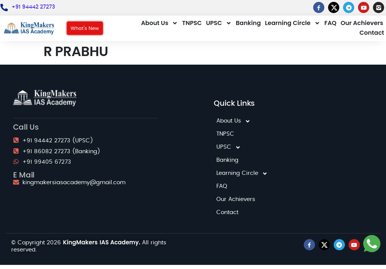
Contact (371, 32)
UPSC (219, 23)
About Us (159, 23)
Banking (248, 23)
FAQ (330, 23)
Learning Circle (292, 23)
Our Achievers (361, 23)
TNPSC (192, 23)
